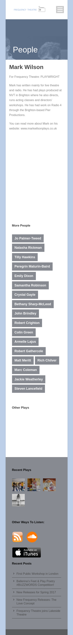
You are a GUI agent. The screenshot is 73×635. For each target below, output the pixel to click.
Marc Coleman (26, 370)
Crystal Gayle (25, 294)
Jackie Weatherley (29, 379)
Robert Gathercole (29, 351)
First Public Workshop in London (37, 573)
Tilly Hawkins (25, 257)
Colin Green (24, 332)
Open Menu (60, 9)
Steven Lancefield (28, 388)
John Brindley (25, 313)
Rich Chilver (47, 360)
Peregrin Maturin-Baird (32, 266)
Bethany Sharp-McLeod (33, 304)
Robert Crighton (27, 323)
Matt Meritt (23, 360)
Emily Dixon (24, 276)
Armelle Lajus (25, 341)
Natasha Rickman (28, 247)
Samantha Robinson (30, 285)
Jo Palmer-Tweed (28, 238)
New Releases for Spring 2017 (36, 592)
